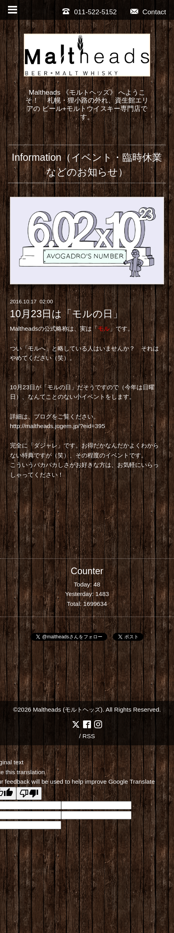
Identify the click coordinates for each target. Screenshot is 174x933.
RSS (88, 736)
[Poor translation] (29, 793)
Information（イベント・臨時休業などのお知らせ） (87, 164)
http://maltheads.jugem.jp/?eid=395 (57, 426)
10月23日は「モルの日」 (66, 314)
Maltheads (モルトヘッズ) (67, 709)
